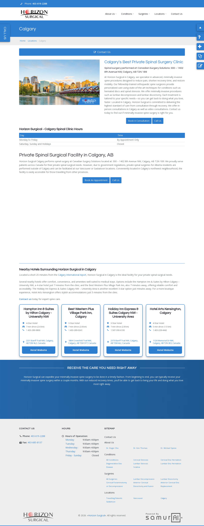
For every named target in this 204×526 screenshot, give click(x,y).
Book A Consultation (138, 120)
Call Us (157, 120)
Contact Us (102, 52)
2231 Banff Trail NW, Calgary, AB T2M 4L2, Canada (40, 341)
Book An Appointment (96, 180)
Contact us (25, 299)
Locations (32, 40)
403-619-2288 (39, 3)
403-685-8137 (35, 442)
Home (23, 40)
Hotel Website (38, 350)
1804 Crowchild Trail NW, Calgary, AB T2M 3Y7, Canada (82, 341)
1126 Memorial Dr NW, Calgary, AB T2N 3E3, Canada (166, 341)
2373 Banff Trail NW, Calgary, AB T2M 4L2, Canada (124, 341)
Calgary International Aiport (72, 274)
